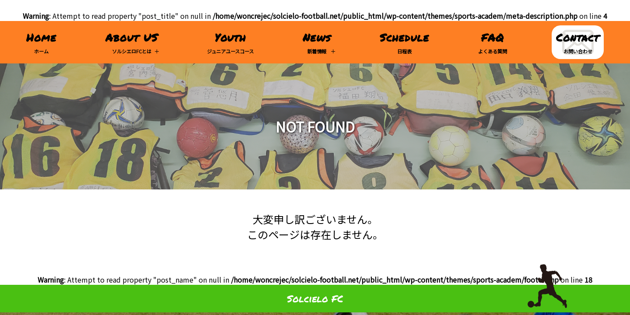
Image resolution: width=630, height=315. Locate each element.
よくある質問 (492, 42)
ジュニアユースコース (230, 42)
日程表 (404, 42)
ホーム (41, 42)
